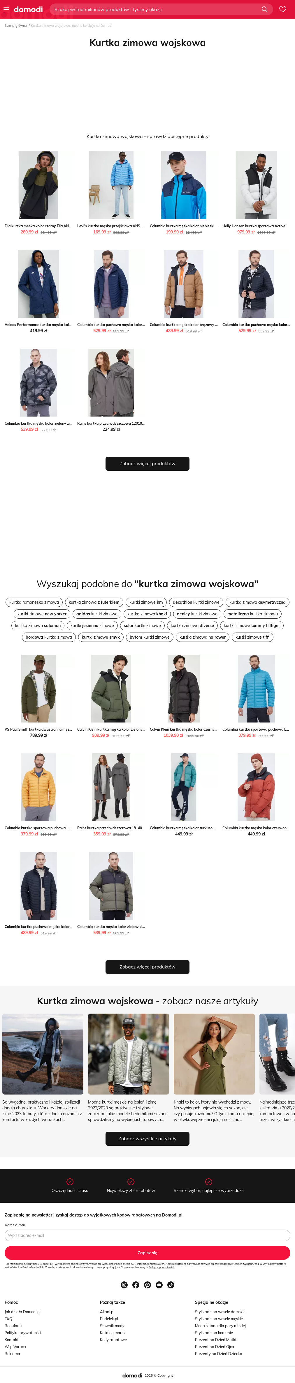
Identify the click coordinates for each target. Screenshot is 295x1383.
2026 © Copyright (159, 1375)
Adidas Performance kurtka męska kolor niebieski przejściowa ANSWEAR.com (70, 325)
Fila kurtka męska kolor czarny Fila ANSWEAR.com (47, 226)
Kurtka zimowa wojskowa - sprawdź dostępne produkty (148, 136)
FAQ (8, 1318)
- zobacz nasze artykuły (147, 1001)
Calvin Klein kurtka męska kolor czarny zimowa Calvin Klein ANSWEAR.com (213, 729)
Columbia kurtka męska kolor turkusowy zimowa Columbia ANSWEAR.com (212, 828)
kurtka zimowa (94, 602)
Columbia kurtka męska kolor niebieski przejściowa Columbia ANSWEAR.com (214, 226)
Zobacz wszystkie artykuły (147, 1138)
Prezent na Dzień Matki (215, 1339)
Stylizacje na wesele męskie (219, 1318)
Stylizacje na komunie (214, 1332)
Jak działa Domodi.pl (23, 1311)
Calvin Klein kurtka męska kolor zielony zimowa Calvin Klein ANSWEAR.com (140, 729)
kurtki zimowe (146, 602)
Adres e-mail (15, 1225)
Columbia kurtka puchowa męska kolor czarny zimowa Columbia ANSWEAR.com (72, 927)
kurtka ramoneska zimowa (34, 602)
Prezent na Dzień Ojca (214, 1346)
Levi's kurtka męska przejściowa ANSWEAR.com (118, 226)
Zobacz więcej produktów (147, 463)
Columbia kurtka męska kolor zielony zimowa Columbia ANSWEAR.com (64, 423)
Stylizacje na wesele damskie (220, 1311)
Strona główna (16, 26)
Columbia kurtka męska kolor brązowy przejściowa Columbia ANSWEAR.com (214, 325)
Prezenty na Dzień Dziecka (218, 1353)
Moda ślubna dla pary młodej (220, 1325)
